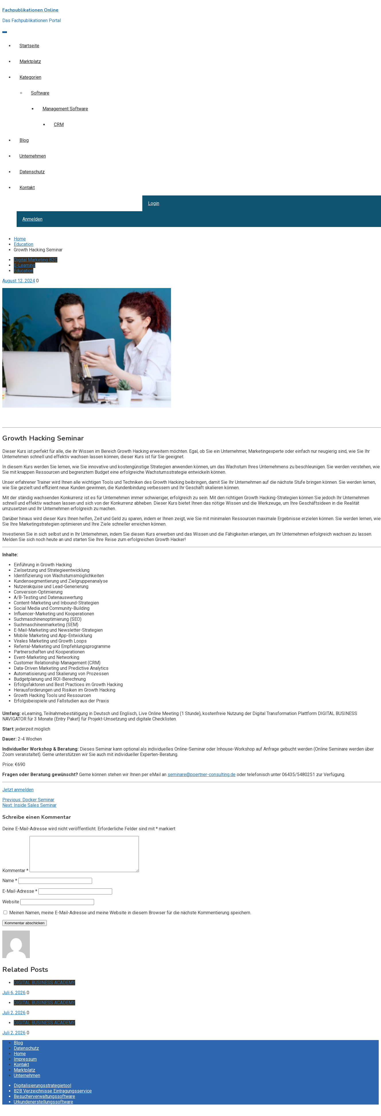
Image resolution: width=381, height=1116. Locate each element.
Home (20, 1060)
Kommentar (15, 877)
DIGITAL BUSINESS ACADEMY (44, 989)
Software (40, 93)
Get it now (12, 417)
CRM (59, 124)
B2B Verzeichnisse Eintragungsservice (53, 1098)
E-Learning (24, 265)
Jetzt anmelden (18, 789)
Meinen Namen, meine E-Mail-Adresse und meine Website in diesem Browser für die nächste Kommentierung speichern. (130, 919)
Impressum (25, 1066)
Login (153, 203)
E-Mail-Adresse (19, 898)
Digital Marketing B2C (35, 260)
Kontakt (27, 187)
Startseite (29, 45)
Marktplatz (30, 61)
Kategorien (30, 77)
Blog (24, 140)
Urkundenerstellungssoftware (43, 1108)
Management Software (65, 108)
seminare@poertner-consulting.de (202, 774)
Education (23, 270)
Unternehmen (33, 156)
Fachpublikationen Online (30, 10)
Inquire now (14, 422)
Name (9, 887)
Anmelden (32, 219)
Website (10, 908)
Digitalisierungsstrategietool (42, 1092)
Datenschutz (32, 172)
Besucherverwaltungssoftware (44, 1103)
